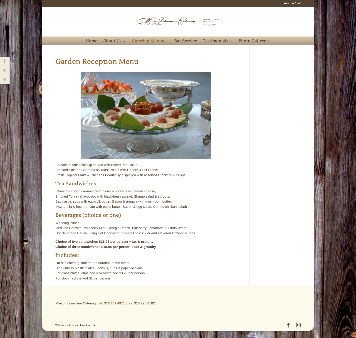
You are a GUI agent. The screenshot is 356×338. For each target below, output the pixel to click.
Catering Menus (148, 41)
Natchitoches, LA (85, 325)
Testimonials (215, 41)
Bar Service (185, 41)
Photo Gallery (252, 41)
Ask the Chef (292, 3)
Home (91, 41)
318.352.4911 (114, 303)
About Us (112, 41)
